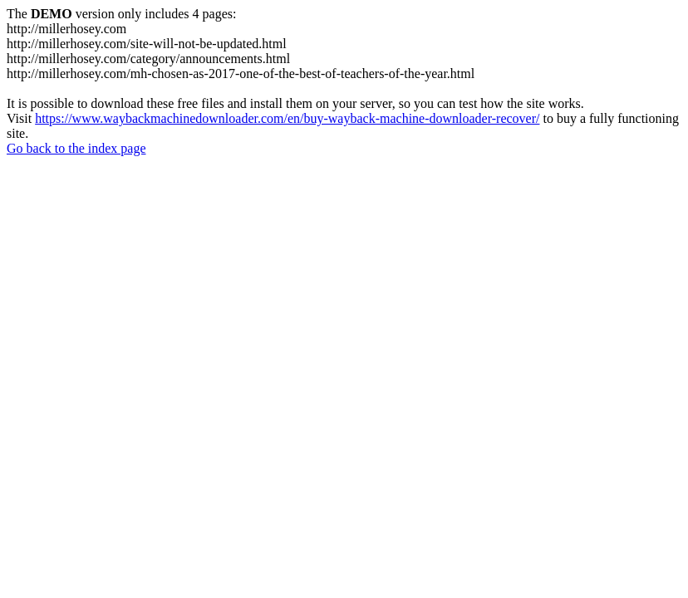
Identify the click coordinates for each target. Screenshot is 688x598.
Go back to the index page (76, 148)
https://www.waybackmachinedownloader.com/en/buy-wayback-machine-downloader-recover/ (287, 118)
